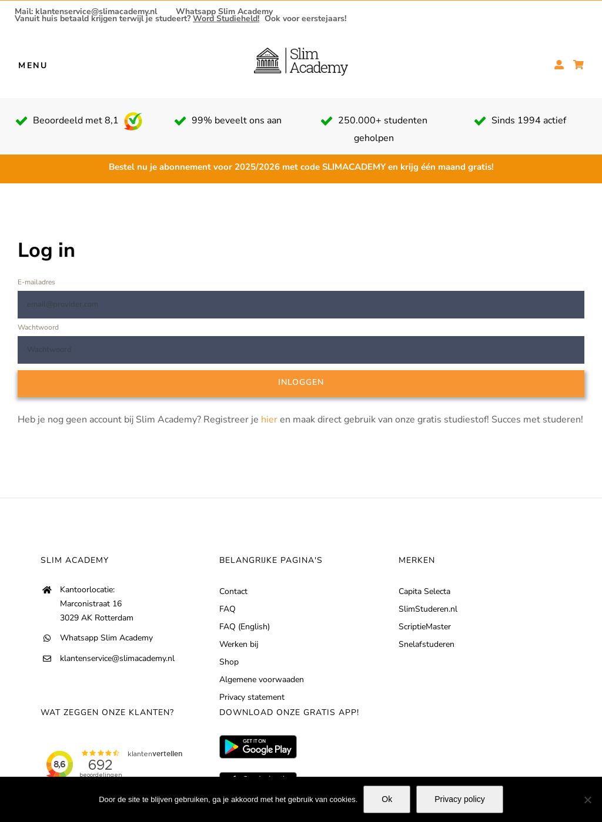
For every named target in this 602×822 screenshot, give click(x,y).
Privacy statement (252, 697)
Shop (229, 661)
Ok (387, 799)
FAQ (227, 609)
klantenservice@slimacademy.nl (117, 658)
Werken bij (239, 644)
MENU (33, 65)
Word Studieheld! (226, 18)
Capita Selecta (424, 591)
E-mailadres (36, 282)
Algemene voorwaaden (261, 679)
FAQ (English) (244, 626)
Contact (233, 591)
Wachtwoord (38, 327)
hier (269, 419)
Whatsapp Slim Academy (224, 11)
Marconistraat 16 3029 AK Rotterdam (96, 610)
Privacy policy (459, 799)
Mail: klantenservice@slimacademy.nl (86, 11)
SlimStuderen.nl (428, 609)
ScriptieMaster (425, 626)
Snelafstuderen (426, 644)
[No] (587, 800)
